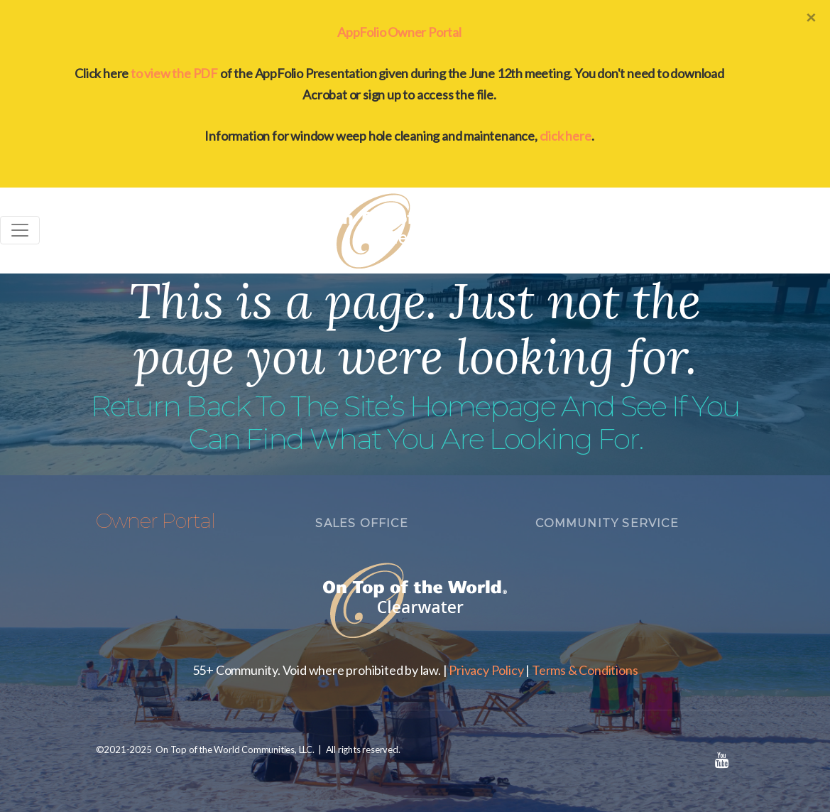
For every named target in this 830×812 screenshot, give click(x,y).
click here (565, 136)
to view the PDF (174, 73)
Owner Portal (155, 521)
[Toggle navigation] (20, 230)
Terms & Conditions (585, 670)
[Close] (811, 17)
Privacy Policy (486, 670)
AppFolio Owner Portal (399, 32)
